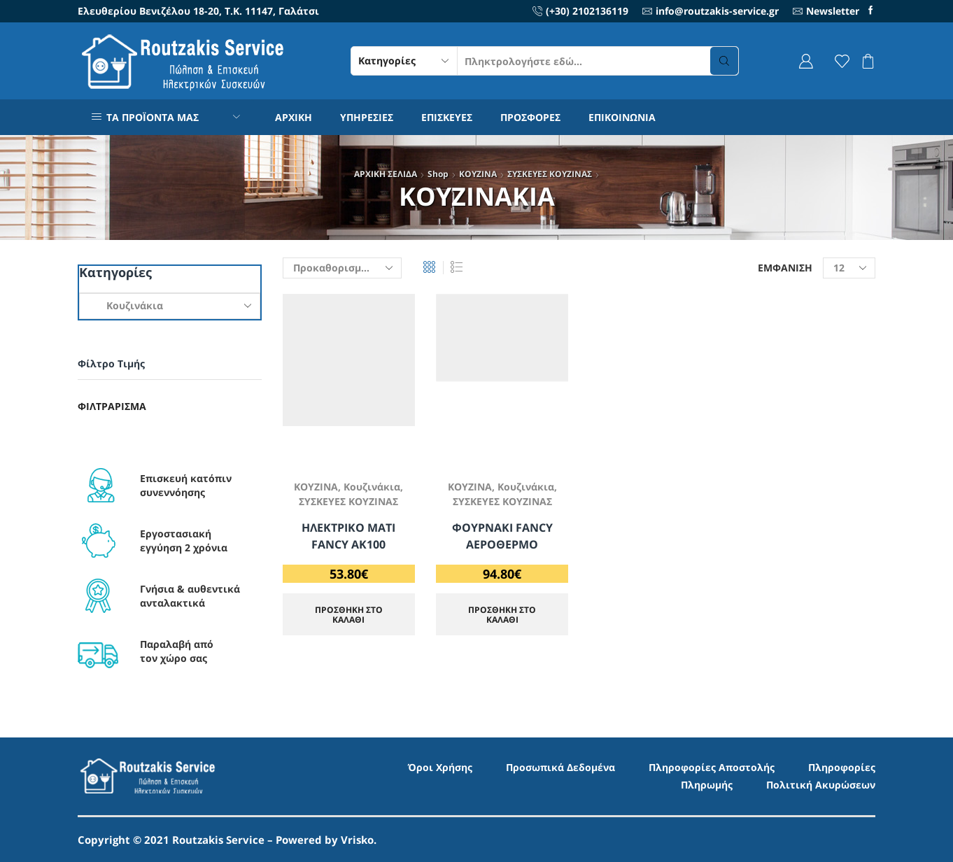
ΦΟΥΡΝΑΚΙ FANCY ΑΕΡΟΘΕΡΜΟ (502, 536)
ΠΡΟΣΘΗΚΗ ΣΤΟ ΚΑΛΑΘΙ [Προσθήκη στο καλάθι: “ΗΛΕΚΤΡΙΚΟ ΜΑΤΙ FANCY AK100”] (349, 614)
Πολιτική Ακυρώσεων (820, 784)
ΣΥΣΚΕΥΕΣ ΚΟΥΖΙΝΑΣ (549, 174)
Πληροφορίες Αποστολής (712, 767)
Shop (438, 174)
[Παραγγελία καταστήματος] (342, 267)
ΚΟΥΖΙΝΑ (478, 174)
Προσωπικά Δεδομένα (560, 767)
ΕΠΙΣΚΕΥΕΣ (446, 117)
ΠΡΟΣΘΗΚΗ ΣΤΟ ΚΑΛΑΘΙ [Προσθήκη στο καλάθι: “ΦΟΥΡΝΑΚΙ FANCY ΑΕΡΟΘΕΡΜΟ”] (502, 614)
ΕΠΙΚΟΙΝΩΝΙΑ (622, 117)
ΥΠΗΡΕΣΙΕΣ (366, 117)
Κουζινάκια (372, 486)
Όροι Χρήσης (440, 767)
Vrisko (357, 840)
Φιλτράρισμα (112, 406)
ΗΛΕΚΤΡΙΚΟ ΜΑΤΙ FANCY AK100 (348, 536)
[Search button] (724, 61)
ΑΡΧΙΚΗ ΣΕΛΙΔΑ (385, 174)
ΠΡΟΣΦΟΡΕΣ (530, 117)
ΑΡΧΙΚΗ (293, 117)
